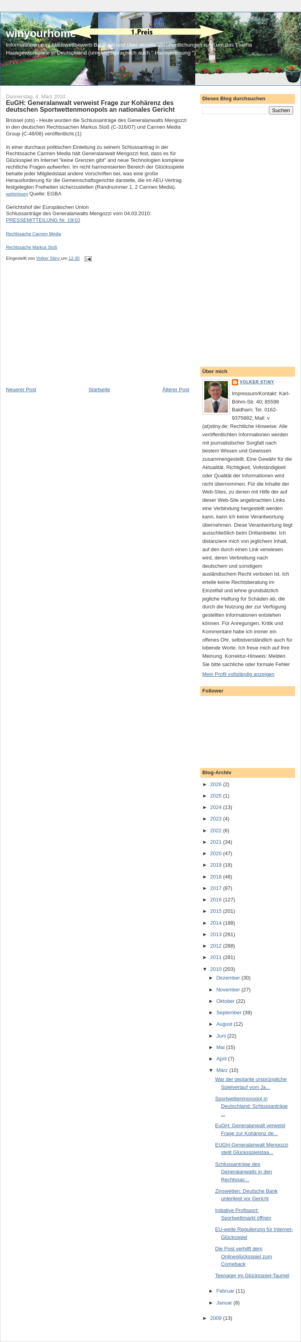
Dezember (229, 978)
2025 (216, 796)
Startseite (99, 389)
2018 (216, 877)
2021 (216, 842)
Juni (221, 1036)
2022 (216, 830)
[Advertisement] (65, 331)
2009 (216, 1318)
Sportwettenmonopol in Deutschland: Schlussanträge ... (251, 1106)
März (223, 1070)
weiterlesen (17, 193)
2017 (216, 888)
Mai (221, 1047)
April (222, 1059)
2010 (216, 969)
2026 (216, 784)
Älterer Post (175, 389)
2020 (216, 853)
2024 (216, 807)
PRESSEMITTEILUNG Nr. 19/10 (43, 220)
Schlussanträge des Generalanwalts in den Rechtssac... (243, 1171)
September (229, 1012)
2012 (216, 946)
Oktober (226, 1001)
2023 (216, 819)
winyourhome (41, 33)
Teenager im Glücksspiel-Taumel (252, 1275)
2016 (216, 900)
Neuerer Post (21, 389)
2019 (216, 865)
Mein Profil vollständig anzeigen (238, 674)
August (225, 1024)
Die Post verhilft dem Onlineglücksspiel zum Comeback (243, 1256)
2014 (216, 923)
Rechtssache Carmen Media (33, 233)
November (229, 990)
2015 (216, 911)
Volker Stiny (257, 382)
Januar (224, 1303)
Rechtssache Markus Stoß (31, 247)
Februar (226, 1291)
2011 (216, 957)
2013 (216, 934)
